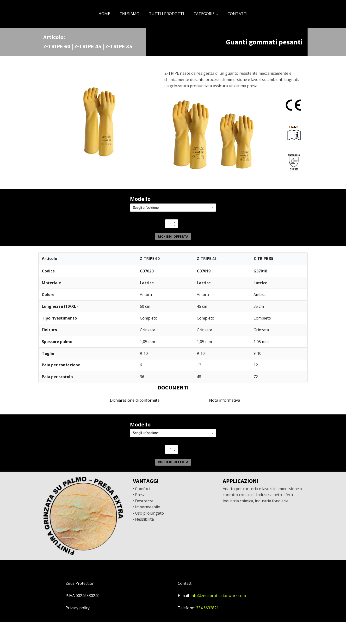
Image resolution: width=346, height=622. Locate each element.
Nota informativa (224, 400)
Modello (140, 199)
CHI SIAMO (129, 13)
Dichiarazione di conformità (135, 400)
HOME (104, 13)
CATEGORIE (204, 13)
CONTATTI (237, 13)
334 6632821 (207, 607)
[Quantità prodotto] (171, 223)
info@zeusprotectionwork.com (218, 595)
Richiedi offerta (173, 236)
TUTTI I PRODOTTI (166, 13)
